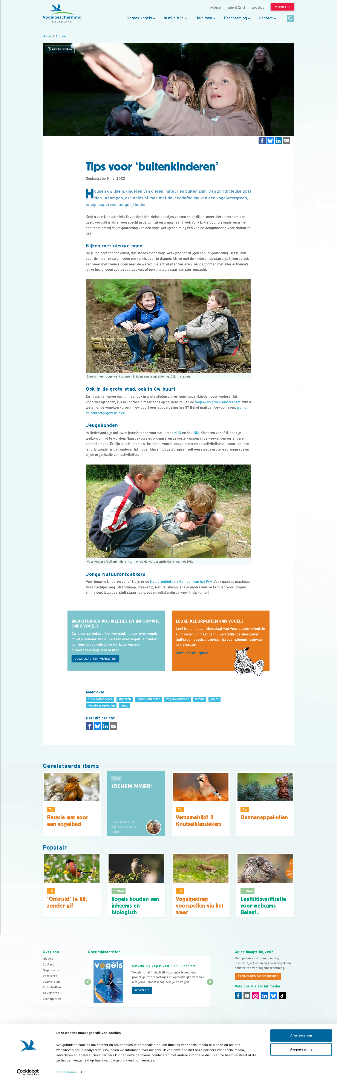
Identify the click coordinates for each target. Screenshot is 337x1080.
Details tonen (66, 1071)
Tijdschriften (52, 987)
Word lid (142, 990)
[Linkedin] (264, 995)
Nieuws (48, 958)
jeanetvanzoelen (148, 699)
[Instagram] (255, 995)
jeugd (124, 705)
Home (47, 36)
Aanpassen (301, 1049)
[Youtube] (247, 995)
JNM (195, 433)
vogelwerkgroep (177, 699)
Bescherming (235, 18)
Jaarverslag (51, 981)
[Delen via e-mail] (286, 140)
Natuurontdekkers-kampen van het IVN (181, 582)
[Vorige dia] (87, 995)
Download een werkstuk (95, 658)
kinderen (124, 699)
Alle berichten (60, 49)
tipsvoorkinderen (100, 699)
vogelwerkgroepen (101, 705)
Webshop (258, 7)
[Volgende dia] (210, 995)
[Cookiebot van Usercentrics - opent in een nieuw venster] (28, 1071)
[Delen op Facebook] (262, 140)
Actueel (61, 36)
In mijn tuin (174, 18)
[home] (62, 13)
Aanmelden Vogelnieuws (258, 976)
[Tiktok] (282, 995)
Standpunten (52, 999)
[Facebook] (238, 995)
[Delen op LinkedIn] (278, 140)
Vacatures (50, 976)
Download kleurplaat (192, 653)
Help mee (203, 18)
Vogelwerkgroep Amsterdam (217, 402)
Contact (266, 18)
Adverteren (51, 993)
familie (200, 699)
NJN (177, 433)
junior (214, 699)
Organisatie (51, 970)
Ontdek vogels (139, 18)
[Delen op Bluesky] (270, 140)
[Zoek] (290, 18)
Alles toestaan (301, 1035)
